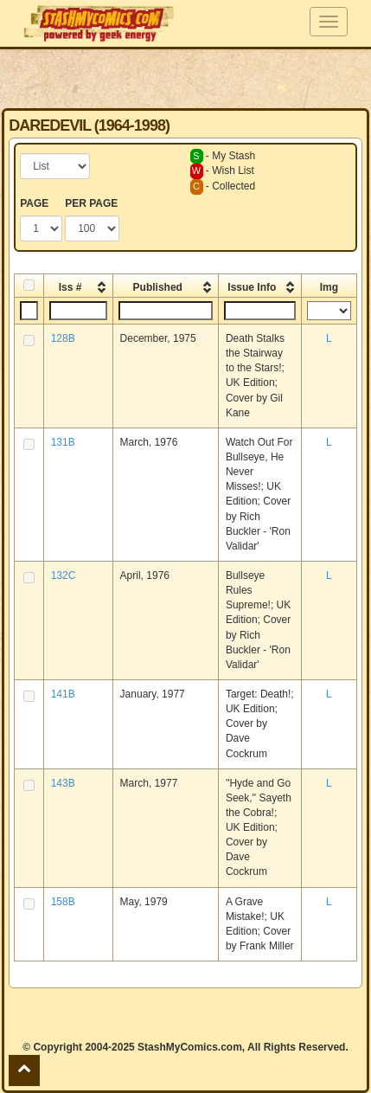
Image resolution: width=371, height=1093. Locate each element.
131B (63, 442)
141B (63, 694)
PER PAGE (91, 203)
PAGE (34, 203)
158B (63, 902)
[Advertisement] (185, 78)
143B (63, 783)
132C (63, 575)
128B (63, 338)
